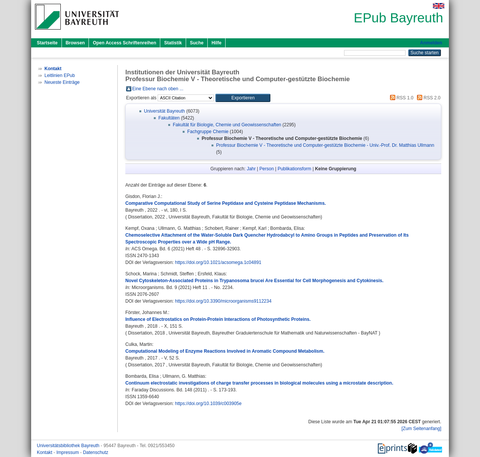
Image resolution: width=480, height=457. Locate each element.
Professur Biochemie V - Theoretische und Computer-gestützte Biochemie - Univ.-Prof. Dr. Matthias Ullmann (325, 145)
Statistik (173, 43)
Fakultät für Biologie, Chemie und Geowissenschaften (227, 124)
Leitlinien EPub (59, 75)
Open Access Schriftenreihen (124, 43)
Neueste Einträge (62, 82)
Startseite (47, 43)
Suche (197, 43)
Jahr (251, 168)
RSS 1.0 (401, 98)
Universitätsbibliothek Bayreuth (69, 445)
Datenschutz (95, 452)
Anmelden (431, 43)
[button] (242, 98)
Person (266, 168)
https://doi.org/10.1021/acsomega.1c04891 (218, 262)
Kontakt (45, 452)
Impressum (68, 452)
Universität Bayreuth (164, 111)
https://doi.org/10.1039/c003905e (208, 403)
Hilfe (216, 43)
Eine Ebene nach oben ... (157, 88)
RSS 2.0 (428, 98)
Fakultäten (169, 118)
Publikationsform (294, 168)
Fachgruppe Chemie (208, 131)
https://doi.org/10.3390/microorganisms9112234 (223, 301)
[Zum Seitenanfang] (421, 428)
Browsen (75, 43)
